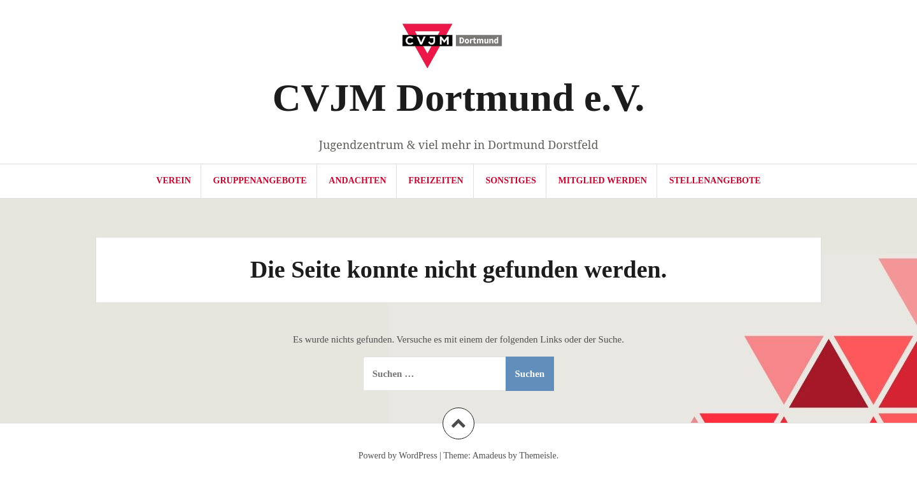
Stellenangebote (715, 180)
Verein (173, 180)
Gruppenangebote (260, 180)
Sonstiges (510, 180)
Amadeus (489, 455)
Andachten (357, 180)
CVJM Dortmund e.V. (458, 97)
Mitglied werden (602, 180)
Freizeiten (435, 180)
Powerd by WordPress (398, 455)
